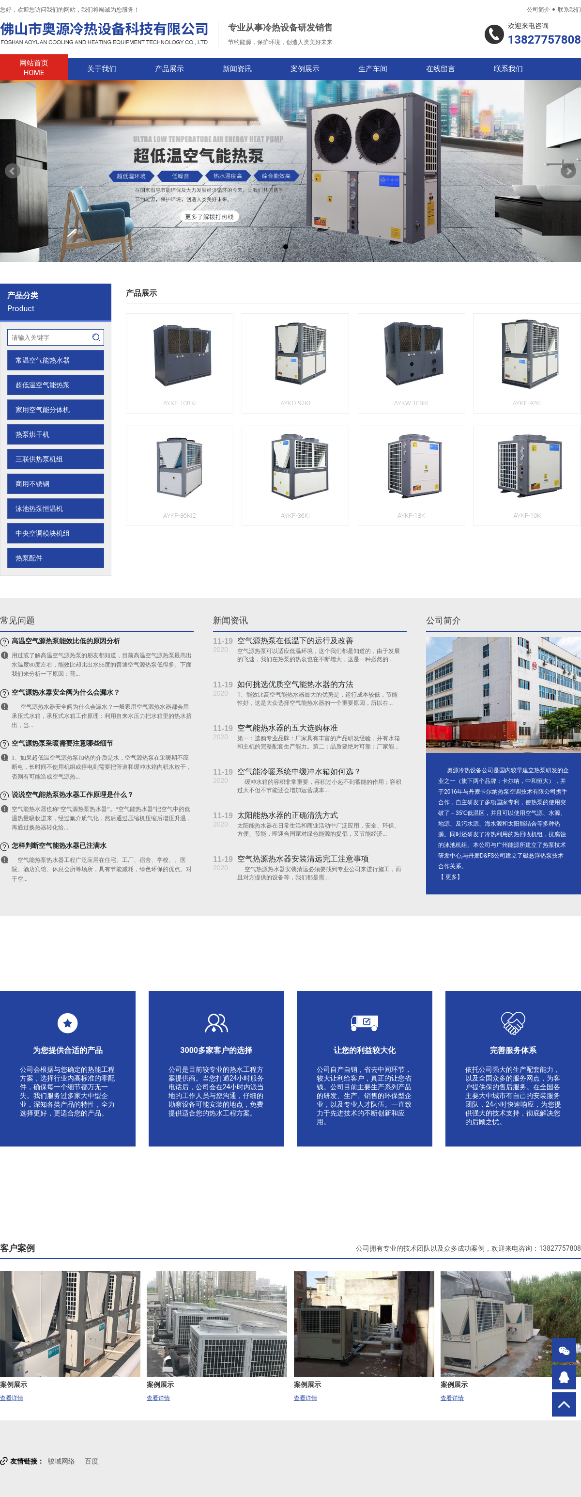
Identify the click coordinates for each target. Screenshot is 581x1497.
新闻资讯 (237, 68)
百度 (91, 1461)
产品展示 (169, 68)
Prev (12, 171)
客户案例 (17, 1248)
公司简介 (538, 9)
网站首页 (34, 68)
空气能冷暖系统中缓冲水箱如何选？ (299, 771)
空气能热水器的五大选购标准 (287, 728)
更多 (451, 877)
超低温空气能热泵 (42, 385)
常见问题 (17, 620)
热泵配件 (29, 558)
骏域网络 (61, 1461)
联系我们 (569, 9)
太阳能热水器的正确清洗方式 (287, 815)
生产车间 (372, 68)
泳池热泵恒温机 (39, 508)
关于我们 (101, 68)
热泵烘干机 (32, 434)
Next (568, 171)
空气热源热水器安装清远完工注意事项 (303, 858)
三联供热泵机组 (39, 459)
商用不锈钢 (32, 484)
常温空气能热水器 (42, 360)
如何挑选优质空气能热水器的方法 (295, 684)
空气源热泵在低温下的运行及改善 (295, 640)
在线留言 (440, 68)
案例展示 (305, 68)
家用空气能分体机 (42, 410)
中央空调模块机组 (42, 533)
